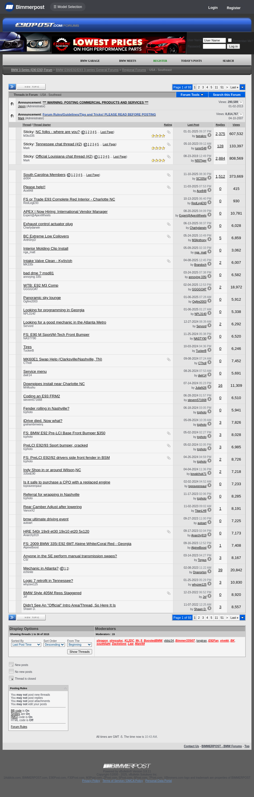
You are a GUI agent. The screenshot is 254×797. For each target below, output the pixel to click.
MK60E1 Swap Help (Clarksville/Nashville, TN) (62, 359)
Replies (220, 124)
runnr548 (201, 148)
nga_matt (29, 252)
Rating (168, 124)
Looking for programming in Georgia (53, 310)
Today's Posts (191, 61)
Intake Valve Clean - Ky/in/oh (47, 261)
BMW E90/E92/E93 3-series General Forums (87, 70)
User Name (195, 40)
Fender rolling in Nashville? (46, 408)
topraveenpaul (32, 485)
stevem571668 (32, 399)
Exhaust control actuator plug (48, 224)
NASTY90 (29, 338)
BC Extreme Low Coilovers (46, 236)
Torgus (202, 560)
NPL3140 (29, 313)
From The (73, 641)
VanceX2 (29, 510)
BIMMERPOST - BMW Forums (222, 746)
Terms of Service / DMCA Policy (122, 780)
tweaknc (201, 136)
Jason (22, 106)
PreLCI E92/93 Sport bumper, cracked (55, 445)
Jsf (25, 596)
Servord (28, 326)
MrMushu (29, 387)
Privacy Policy (91, 780)
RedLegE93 (31, 203)
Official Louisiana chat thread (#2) (64, 156)
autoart (27, 522)
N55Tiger (201, 160)
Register (234, 8)
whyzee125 (30, 584)
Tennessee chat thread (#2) (58, 144)
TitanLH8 (201, 510)
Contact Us (191, 746)
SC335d (201, 178)
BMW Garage (90, 61)
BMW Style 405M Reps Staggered (52, 593)
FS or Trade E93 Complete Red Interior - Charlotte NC (69, 199)
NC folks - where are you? (58, 132)
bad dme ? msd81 (38, 273)
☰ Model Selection (67, 7)
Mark (21, 118)
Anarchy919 (31, 535)
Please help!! (34, 187)
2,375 (220, 134)
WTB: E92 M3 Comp (40, 285)
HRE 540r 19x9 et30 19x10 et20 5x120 (56, 531)
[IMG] (14, 717)
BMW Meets (127, 61)
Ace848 (28, 190)
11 (216, 87)
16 (220, 385)
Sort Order (50, 641)
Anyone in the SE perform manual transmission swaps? (70, 556)
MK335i (28, 264)
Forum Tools (190, 94)
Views (236, 124)
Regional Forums (134, 70)
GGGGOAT (30, 289)
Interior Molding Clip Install (45, 248)
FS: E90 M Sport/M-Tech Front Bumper (56, 334)
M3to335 (29, 135)
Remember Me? (240, 41)
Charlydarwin (31, 227)
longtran (202, 640)
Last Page (106, 132)
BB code (16, 710)
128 (220, 146)
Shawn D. (29, 608)
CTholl (27, 362)
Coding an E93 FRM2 (41, 396)
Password (194, 46)
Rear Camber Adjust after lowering (52, 507)
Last (234, 87)
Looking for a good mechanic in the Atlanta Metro (64, 322)
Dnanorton (200, 572)
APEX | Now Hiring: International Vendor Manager (65, 211)
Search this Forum (227, 94)
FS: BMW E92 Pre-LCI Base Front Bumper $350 (64, 433)
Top (247, 746)
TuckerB (28, 350)
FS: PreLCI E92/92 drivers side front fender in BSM (66, 457)
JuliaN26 (201, 387)
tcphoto (28, 412)
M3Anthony (199, 240)
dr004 (27, 178)
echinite (28, 572)
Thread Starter (42, 124)
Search (228, 61)
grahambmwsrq (33, 424)
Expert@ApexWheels (37, 215)
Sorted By (17, 641)
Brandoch (200, 264)
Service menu (35, 371)
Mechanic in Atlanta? (41, 568)
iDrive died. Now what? (42, 421)
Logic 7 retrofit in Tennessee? (48, 580)
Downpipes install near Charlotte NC (54, 384)
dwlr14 (27, 375)
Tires (27, 347)
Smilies (15, 713)
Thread (27, 124)
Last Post (193, 124)
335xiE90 (29, 473)
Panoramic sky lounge (42, 298)
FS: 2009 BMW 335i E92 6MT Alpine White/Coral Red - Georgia (77, 544)
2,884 (220, 158)
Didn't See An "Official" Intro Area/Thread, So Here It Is (69, 605)
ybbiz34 (169, 640)
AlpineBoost (31, 547)
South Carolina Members (44, 175)
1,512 (220, 176)
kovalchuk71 (198, 473)
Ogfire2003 (30, 301)
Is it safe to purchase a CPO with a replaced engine (66, 482)
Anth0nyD (29, 239)
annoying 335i (32, 276)
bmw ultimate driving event (46, 519)
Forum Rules (19, 726)
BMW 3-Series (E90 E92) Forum (31, 70)
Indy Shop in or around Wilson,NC (52, 470)
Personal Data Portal (158, 780)
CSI (25, 559)
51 (222, 87)
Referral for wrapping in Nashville (51, 494)
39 (220, 570)
